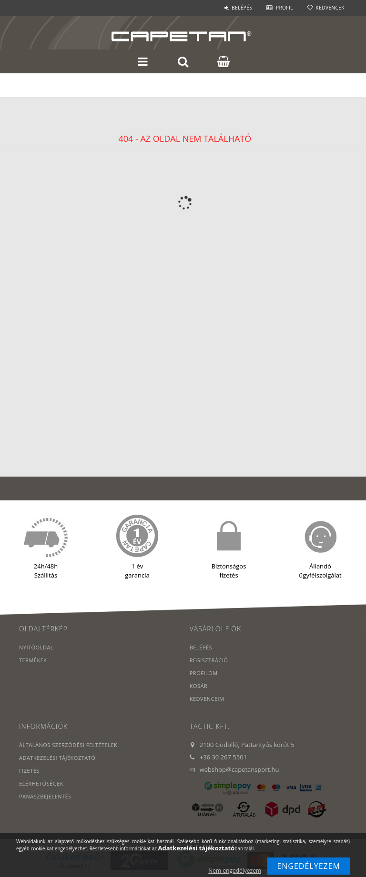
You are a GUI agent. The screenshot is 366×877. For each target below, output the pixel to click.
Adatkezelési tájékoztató (57, 757)
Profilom (204, 673)
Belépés (242, 7)
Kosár (199, 685)
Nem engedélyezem (234, 871)
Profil (284, 7)
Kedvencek (330, 7)
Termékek (33, 660)
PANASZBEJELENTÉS (45, 796)
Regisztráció (209, 660)
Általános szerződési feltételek (68, 744)
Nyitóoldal (36, 647)
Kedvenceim (207, 698)
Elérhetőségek (41, 783)
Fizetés (29, 770)
